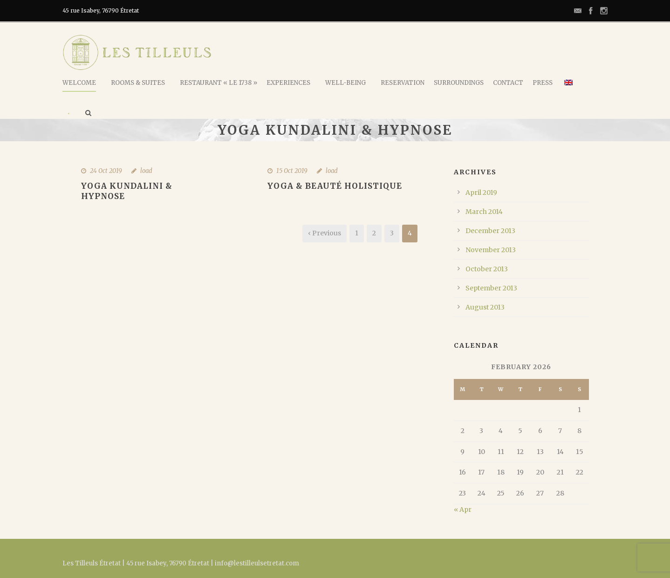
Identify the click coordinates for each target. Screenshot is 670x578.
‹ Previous (324, 233)
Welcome (79, 83)
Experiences (288, 83)
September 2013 (491, 288)
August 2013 (485, 307)
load (146, 171)
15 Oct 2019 (292, 171)
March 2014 (484, 211)
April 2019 (481, 192)
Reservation (402, 83)
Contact (508, 83)
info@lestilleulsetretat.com (257, 563)
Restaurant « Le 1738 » (218, 83)
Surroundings (459, 83)
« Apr (463, 509)
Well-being (345, 83)
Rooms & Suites (138, 83)
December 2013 (490, 231)
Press (543, 83)
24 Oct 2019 (106, 171)
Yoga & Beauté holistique (334, 186)
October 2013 (486, 269)
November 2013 (490, 250)
